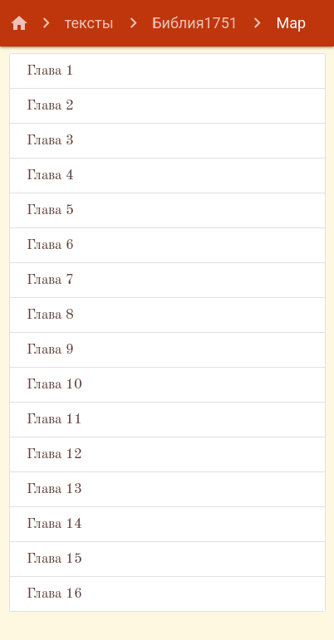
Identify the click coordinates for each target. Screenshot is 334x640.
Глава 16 (54, 594)
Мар (291, 23)
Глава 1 (50, 71)
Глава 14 (54, 524)
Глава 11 (54, 420)
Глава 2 (50, 106)
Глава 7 (50, 280)
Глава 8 (50, 315)
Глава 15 (54, 559)
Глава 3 (50, 141)
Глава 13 (54, 489)
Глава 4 (50, 176)
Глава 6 (50, 245)
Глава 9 (50, 350)
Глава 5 (50, 210)
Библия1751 (195, 23)
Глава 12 (54, 454)
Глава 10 (54, 385)
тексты (89, 23)
